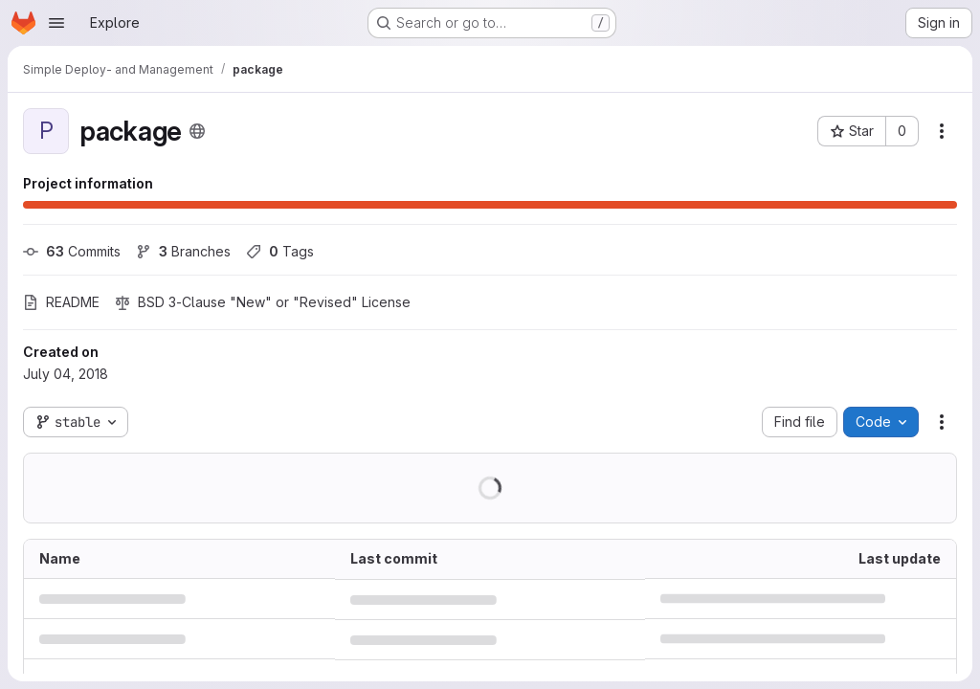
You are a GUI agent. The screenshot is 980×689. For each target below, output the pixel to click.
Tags (280, 251)
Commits (72, 251)
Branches (183, 251)
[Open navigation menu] (56, 23)
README (61, 302)
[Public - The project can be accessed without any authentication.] (197, 131)
